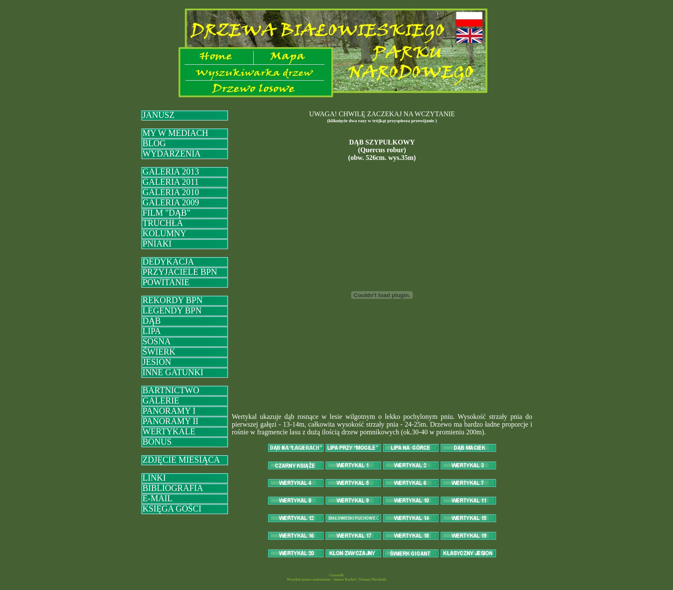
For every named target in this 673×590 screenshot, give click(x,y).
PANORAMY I (169, 410)
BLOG (154, 143)
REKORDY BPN (172, 300)
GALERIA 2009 (170, 202)
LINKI (154, 477)
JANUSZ (158, 115)
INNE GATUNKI (172, 372)
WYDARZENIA (171, 153)
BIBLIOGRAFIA (172, 488)
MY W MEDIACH (175, 133)
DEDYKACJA (168, 261)
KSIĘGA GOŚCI (171, 508)
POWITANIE (165, 282)
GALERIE (160, 400)
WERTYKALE (168, 431)
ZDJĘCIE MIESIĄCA (181, 459)
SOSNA (156, 341)
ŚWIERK (159, 351)
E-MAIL (157, 498)
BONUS (157, 441)
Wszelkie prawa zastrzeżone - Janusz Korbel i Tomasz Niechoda (336, 579)
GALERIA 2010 (170, 192)
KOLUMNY (164, 233)
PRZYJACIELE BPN (179, 272)
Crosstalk (336, 575)
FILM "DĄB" (166, 212)
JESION (156, 362)
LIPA (151, 331)
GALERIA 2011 (170, 182)
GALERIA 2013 (170, 171)
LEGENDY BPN (172, 310)
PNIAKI (157, 243)
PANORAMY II (170, 421)
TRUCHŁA (162, 223)
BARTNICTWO (170, 390)
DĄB (151, 320)
